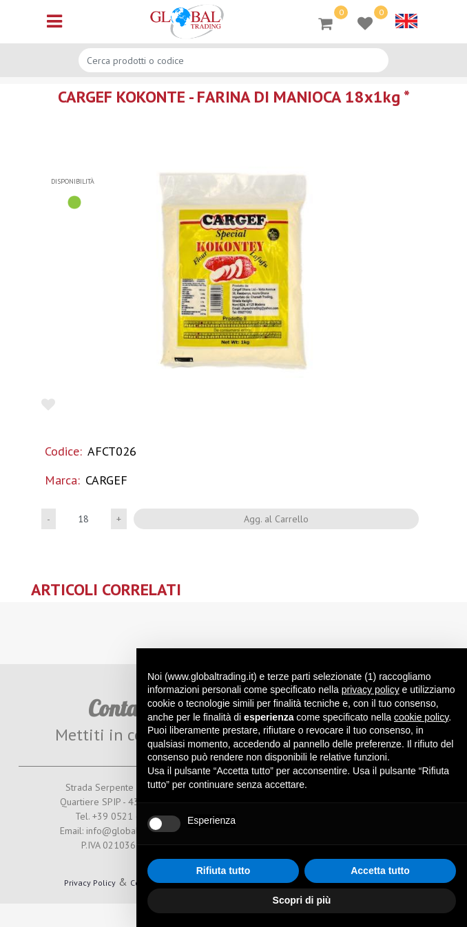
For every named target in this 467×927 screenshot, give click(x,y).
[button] (233, 272)
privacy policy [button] (370, 689)
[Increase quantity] (119, 519)
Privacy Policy (90, 882)
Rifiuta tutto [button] (223, 870)
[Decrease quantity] (48, 519)
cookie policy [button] (421, 717)
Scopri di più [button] (302, 900)
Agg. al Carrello (276, 519)
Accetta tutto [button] (380, 870)
